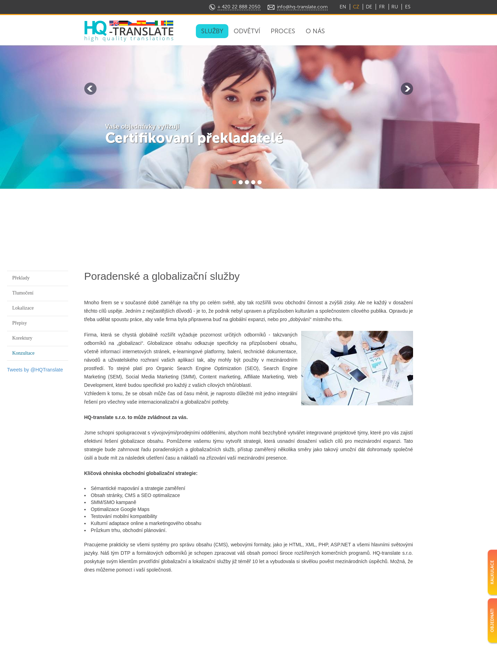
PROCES (283, 31)
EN (343, 7)
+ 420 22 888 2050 (239, 7)
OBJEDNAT (385, 31)
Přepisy (19, 323)
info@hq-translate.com (302, 7)
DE (369, 7)
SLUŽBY (212, 31)
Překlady (21, 278)
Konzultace (23, 353)
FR (382, 7)
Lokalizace (23, 308)
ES (407, 7)
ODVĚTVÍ (247, 31)
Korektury (22, 338)
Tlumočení (23, 293)
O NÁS (315, 31)
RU (394, 7)
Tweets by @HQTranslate (35, 369)
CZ (356, 7)
